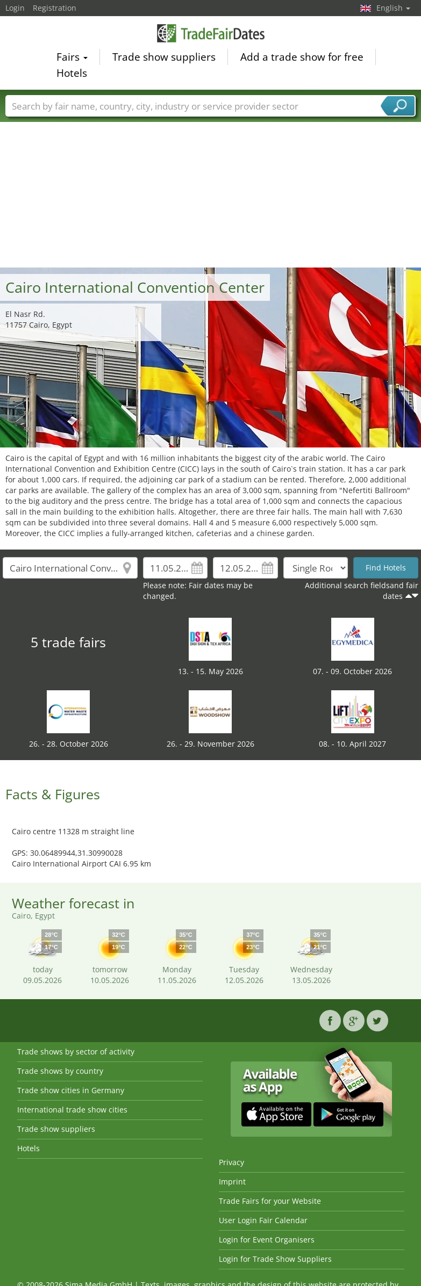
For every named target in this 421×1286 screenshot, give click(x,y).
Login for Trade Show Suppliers (275, 1259)
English (393, 8)
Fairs (72, 59)
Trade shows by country (60, 1071)
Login (15, 8)
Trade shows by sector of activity (75, 1051)
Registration (54, 8)
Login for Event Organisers (267, 1239)
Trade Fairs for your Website (270, 1201)
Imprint (232, 1181)
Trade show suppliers (164, 59)
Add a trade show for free (301, 59)
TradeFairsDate (211, 35)
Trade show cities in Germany (70, 1090)
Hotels (71, 75)
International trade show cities (72, 1109)
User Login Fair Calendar (263, 1220)
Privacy (231, 1162)
